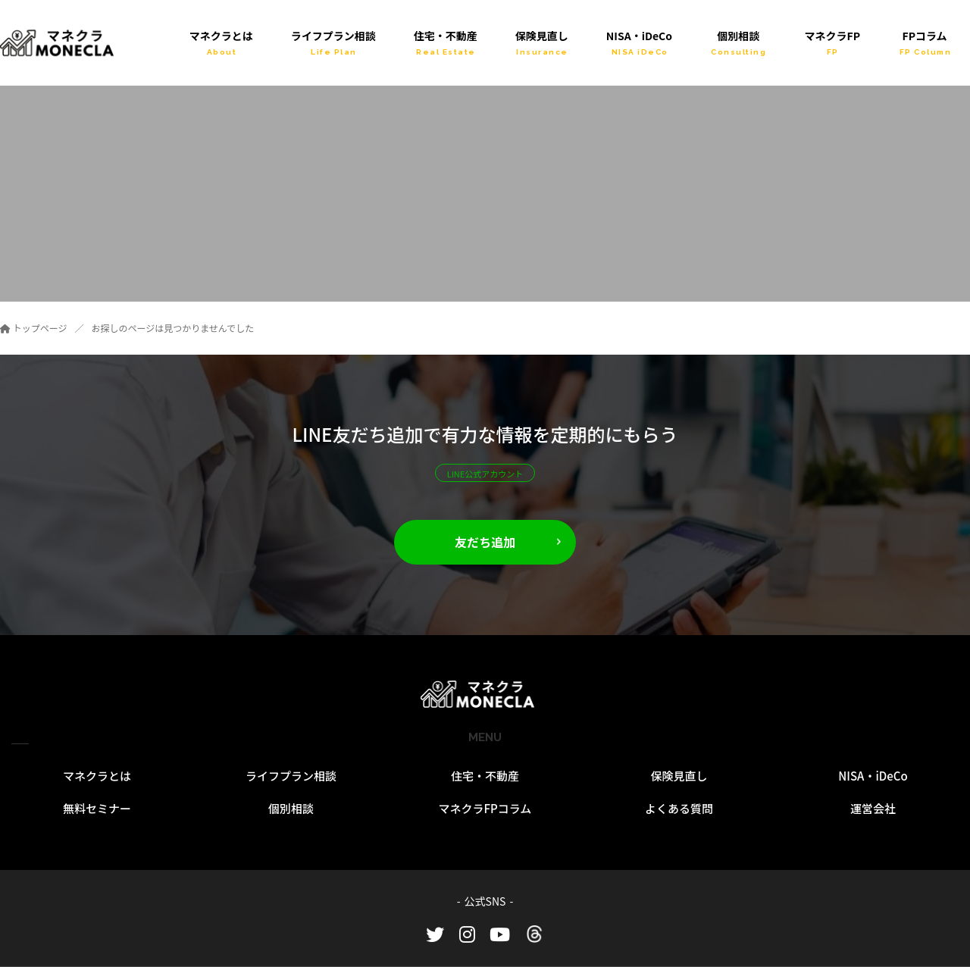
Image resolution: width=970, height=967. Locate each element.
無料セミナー (97, 808)
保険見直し (678, 776)
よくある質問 (679, 808)
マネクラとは (97, 776)
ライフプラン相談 (291, 776)
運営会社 (873, 808)
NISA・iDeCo (872, 776)
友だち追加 (485, 542)
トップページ (33, 327)
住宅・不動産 (485, 776)
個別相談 (291, 808)
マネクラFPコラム (485, 808)
